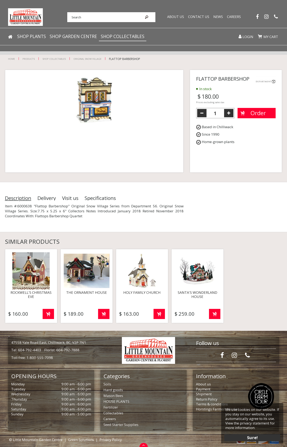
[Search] (101, 17)
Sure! (252, 437)
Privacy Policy (111, 439)
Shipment (204, 394)
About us (203, 384)
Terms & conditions (212, 404)
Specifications (100, 198)
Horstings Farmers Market (217, 409)
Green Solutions (81, 439)
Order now (48, 314)
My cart (270, 37)
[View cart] (260, 37)
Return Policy (206, 399)
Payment (203, 389)
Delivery (46, 198)
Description (18, 198)
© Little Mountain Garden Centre (35, 439)
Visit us (70, 198)
